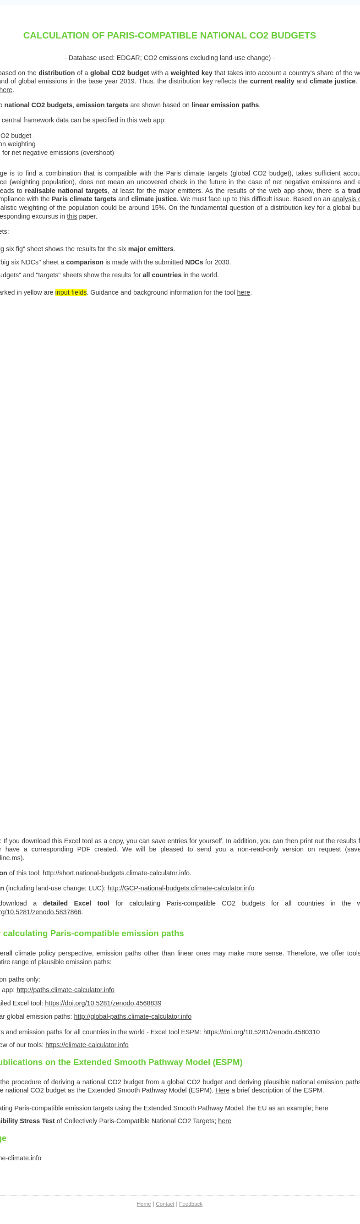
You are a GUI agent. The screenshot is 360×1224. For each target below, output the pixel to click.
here (243, 292)
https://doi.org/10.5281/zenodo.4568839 (103, 1003)
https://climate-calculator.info (87, 1044)
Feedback (190, 1204)
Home (144, 1204)
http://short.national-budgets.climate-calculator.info (116, 873)
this (72, 216)
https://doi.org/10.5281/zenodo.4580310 (261, 1032)
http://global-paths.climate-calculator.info (132, 1016)
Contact (165, 1204)
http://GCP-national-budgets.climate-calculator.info (181, 888)
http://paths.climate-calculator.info (65, 989)
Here (222, 1090)
